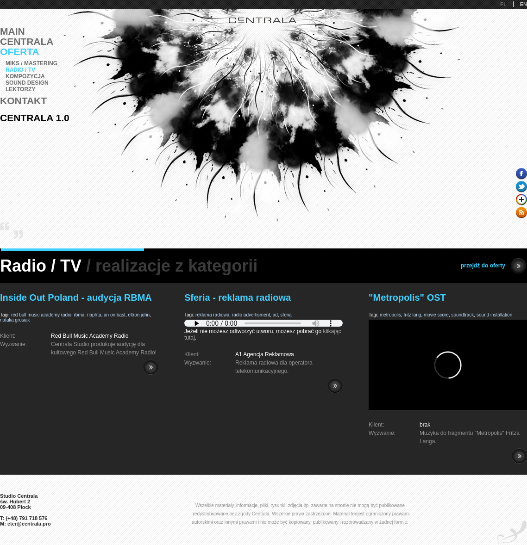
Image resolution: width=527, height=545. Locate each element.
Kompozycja (25, 76)
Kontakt (23, 100)
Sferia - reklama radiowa (237, 297)
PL (503, 4)
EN (523, 4)
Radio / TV (20, 70)
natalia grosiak (15, 319)
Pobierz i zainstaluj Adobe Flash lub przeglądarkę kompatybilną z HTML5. (263, 323)
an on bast (114, 314)
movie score (436, 314)
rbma (79, 314)
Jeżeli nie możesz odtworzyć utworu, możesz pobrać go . (263, 331)
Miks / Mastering (31, 63)
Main (12, 31)
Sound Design (27, 83)
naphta (94, 314)
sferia (285, 314)
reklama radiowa (212, 314)
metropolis (390, 314)
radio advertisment (251, 314)
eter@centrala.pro (29, 523)
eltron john (139, 314)
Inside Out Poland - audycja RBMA (76, 297)
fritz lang (412, 314)
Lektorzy (20, 89)
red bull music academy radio (41, 314)
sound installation (494, 314)
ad (275, 314)
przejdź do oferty (493, 266)
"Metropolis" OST (407, 297)
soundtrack (462, 314)
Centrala (27, 41)
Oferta (19, 51)
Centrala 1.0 (34, 117)
